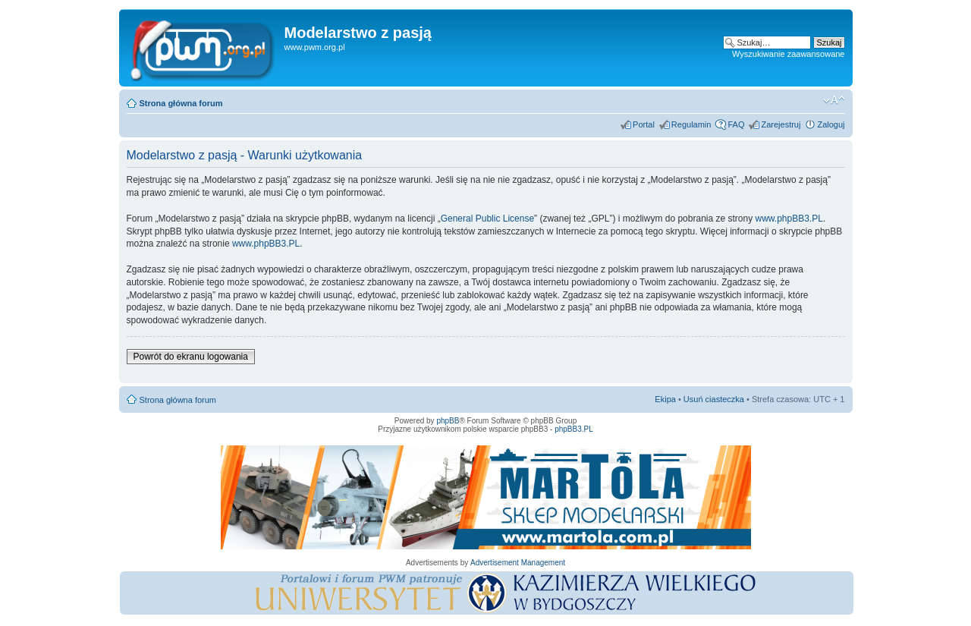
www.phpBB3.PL (789, 218)
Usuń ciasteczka (713, 399)
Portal (644, 124)
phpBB (447, 421)
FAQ (735, 124)
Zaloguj (830, 124)
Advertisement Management (517, 562)
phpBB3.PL (574, 429)
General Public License (487, 218)
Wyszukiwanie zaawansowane (788, 53)
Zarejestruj (780, 124)
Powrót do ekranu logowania (191, 356)
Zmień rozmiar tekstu (834, 100)
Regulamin (691, 124)
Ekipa (665, 399)
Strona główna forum (181, 103)
